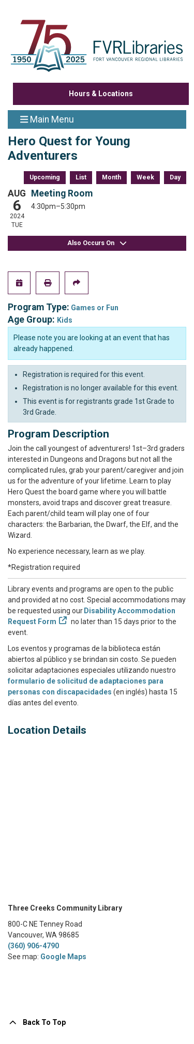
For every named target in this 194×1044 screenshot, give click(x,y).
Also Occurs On (97, 243)
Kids (64, 320)
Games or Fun (94, 308)
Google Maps (63, 956)
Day (175, 177)
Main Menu (47, 119)
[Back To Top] (97, 1022)
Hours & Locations (101, 93)
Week (145, 177)
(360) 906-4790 (33, 946)
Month (111, 177)
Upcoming (44, 177)
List (81, 177)
